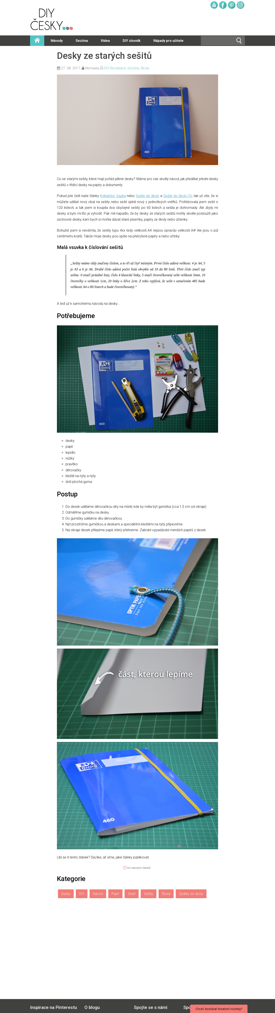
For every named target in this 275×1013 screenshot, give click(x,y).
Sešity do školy (147, 196)
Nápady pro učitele (168, 41)
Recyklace (118, 68)
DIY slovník (132, 41)
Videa (105, 41)
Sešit (131, 894)
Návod (98, 894)
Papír (115, 894)
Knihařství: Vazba (113, 196)
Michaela (92, 68)
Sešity (148, 894)
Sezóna (82, 41)
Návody (57, 41)
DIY (106, 68)
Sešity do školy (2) (177, 196)
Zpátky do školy (191, 894)
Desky (65, 894)
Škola (145, 68)
